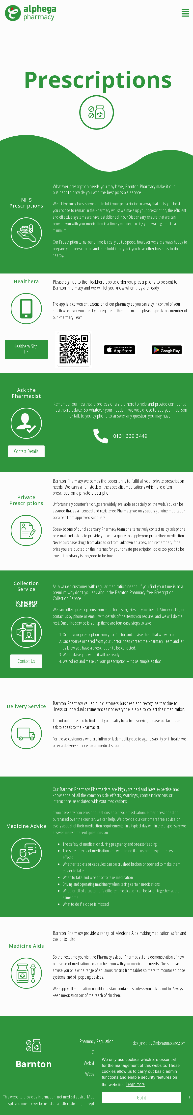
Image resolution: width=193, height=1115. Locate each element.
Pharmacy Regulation (97, 1041)
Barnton (34, 1064)
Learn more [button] (135, 1084)
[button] (26, 349)
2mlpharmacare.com (169, 1043)
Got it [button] (141, 1097)
